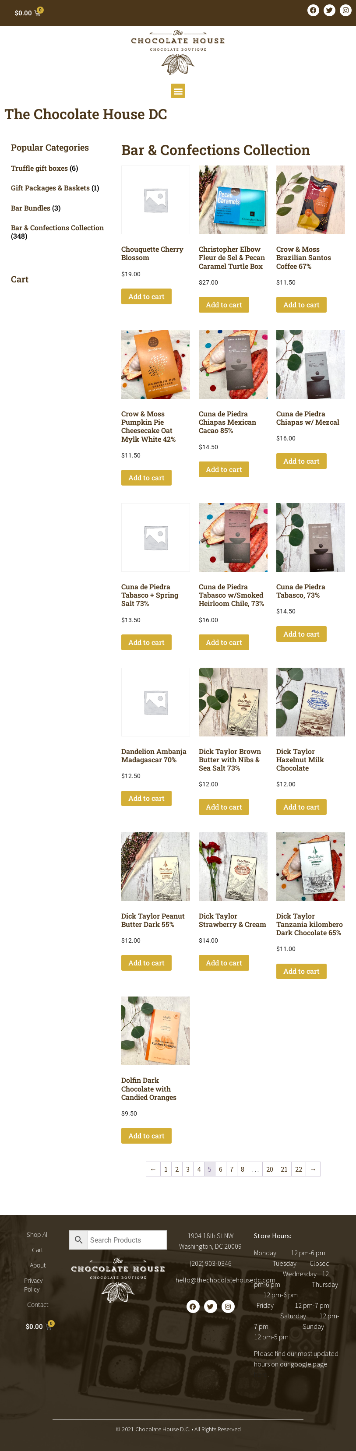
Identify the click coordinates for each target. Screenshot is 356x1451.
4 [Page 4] (199, 1169)
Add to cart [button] (146, 296)
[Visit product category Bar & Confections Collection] (60, 231)
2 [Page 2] (177, 1169)
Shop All (38, 1234)
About (38, 1265)
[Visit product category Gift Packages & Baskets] (60, 187)
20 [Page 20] (269, 1169)
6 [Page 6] (220, 1169)
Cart (37, 1250)
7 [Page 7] (231, 1169)
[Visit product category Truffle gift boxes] (60, 168)
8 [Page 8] (242, 1169)
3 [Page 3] (188, 1169)
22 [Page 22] (298, 1169)
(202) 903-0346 (211, 1263)
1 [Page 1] (166, 1169)
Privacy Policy (33, 1284)
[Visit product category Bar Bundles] (60, 207)
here (261, 1374)
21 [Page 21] (284, 1169)
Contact (38, 1304)
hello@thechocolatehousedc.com (225, 1279)
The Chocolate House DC (85, 113)
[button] (178, 91)
